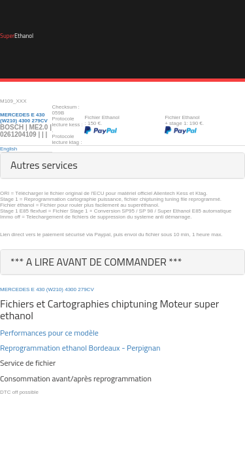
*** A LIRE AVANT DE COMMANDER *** (96, 262)
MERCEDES (14, 289)
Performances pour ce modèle (49, 332)
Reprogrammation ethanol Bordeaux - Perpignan (80, 347)
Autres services (44, 165)
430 (40, 289)
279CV (85, 289)
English (8, 149)
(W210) (54, 289)
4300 (70, 289)
